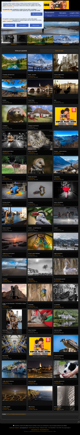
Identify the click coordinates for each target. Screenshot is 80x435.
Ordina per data (59, 50)
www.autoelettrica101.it (44, 429)
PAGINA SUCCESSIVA (20, 414)
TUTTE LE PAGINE (10, 414)
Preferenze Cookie (7, 20)
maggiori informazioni (8, 7)
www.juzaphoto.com (35, 429)
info (72, 126)
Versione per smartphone (14, 427)
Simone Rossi (6, 76)
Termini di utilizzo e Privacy (34, 427)
